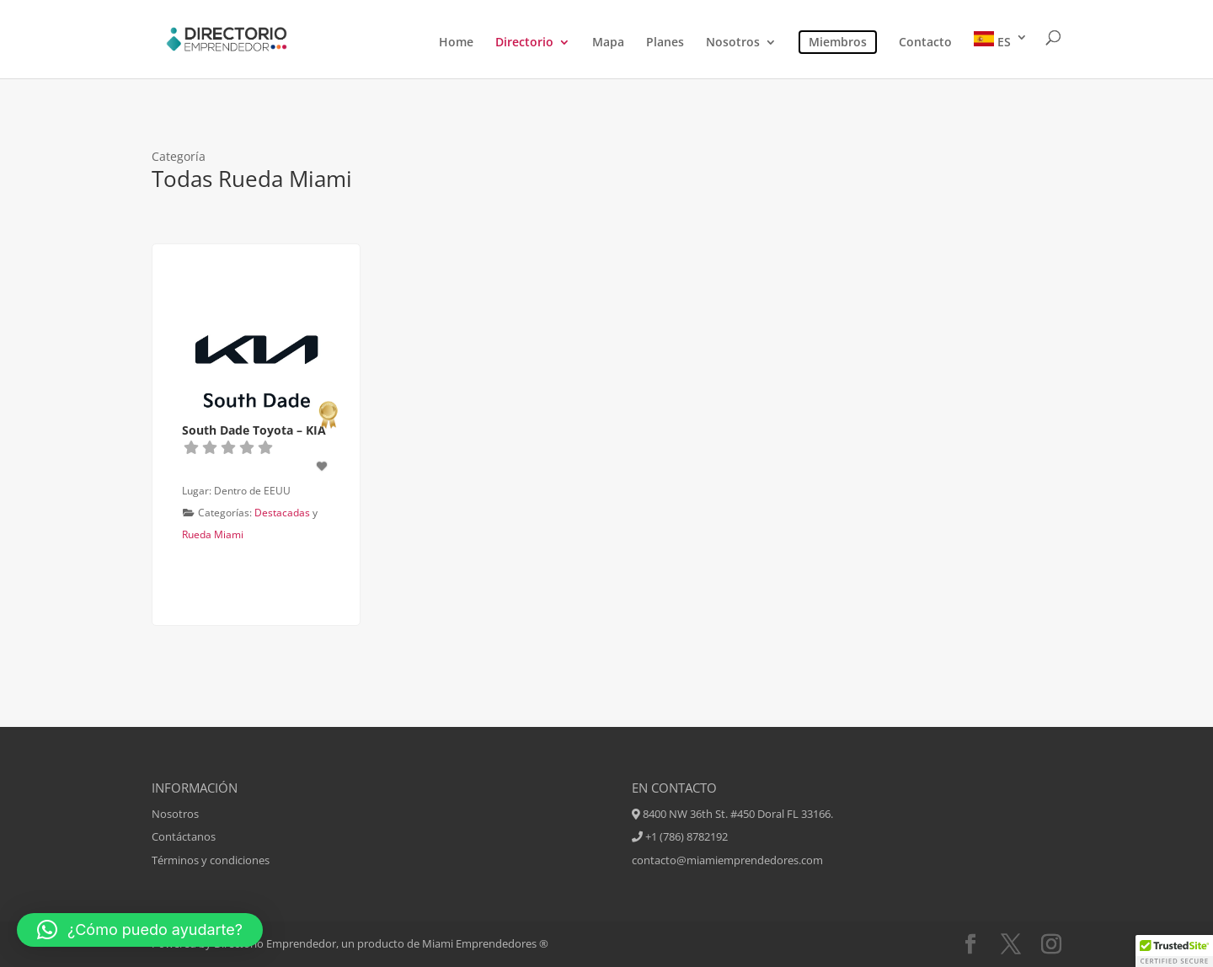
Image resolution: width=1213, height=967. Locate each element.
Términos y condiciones (211, 860)
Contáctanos (184, 836)
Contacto (925, 43)
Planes (665, 43)
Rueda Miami (212, 534)
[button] (140, 930)
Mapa (608, 43)
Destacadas (282, 512)
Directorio (524, 43)
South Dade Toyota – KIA (254, 430)
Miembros (838, 42)
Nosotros (733, 43)
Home (456, 43)
